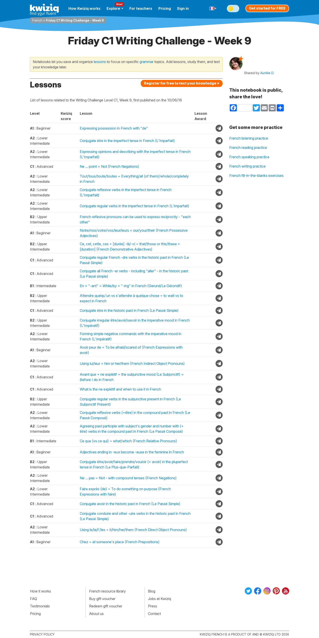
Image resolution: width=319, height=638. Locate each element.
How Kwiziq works (84, 8)
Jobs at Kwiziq (159, 599)
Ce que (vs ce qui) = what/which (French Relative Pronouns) (128, 441)
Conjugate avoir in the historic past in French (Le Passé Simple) (130, 504)
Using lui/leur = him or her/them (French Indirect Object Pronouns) (132, 363)
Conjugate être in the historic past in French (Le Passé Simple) (129, 310)
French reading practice (248, 147)
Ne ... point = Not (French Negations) (109, 166)
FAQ (33, 599)
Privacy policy (42, 634)
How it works (40, 591)
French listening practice (248, 138)
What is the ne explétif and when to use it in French (120, 389)
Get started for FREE (267, 8)
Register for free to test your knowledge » (181, 83)
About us (96, 613)
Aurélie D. (267, 73)
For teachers (140, 8)
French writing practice (247, 166)
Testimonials (40, 606)
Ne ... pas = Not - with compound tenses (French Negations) (128, 478)
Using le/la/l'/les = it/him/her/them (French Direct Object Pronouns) (133, 529)
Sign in (183, 8)
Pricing (164, 8)
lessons (100, 61)
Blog (151, 591)
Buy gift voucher (102, 599)
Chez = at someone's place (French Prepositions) (120, 542)
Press (152, 606)
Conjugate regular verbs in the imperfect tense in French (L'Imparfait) (134, 206)
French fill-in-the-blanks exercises (256, 175)
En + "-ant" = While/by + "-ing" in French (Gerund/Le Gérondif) (131, 286)
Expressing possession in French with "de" (114, 128)
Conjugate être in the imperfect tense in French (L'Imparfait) (127, 140)
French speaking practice (249, 157)
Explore (115, 8)
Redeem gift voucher (105, 606)
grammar (147, 61)
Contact (154, 613)
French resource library (107, 591)
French (37, 20)
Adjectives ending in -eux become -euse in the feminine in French (132, 452)
